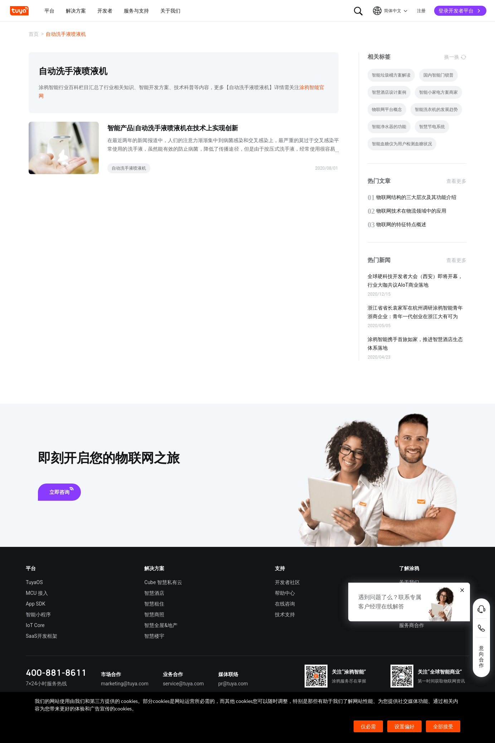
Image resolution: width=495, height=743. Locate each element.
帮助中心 (285, 593)
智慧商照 (154, 614)
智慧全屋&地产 (161, 625)
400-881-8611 (56, 672)
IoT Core (35, 625)
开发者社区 (287, 582)
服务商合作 (411, 625)
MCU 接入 (37, 593)
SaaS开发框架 (41, 636)
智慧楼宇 (154, 636)
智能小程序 (38, 614)
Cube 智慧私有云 (163, 582)
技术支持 (285, 614)
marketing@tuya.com (125, 683)
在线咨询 (285, 604)
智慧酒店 (154, 593)
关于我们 (409, 582)
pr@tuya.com (233, 683)
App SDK (35, 604)
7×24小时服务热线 (46, 683)
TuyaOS (34, 582)
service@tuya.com (183, 683)
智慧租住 (154, 604)
